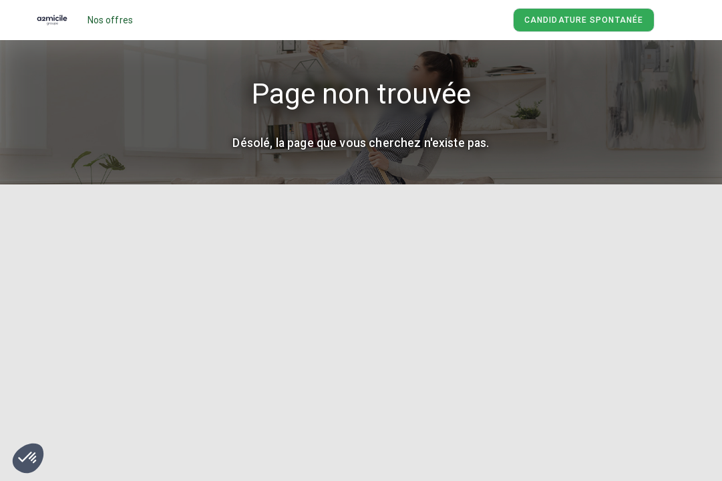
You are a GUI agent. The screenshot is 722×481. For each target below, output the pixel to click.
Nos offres (110, 20)
